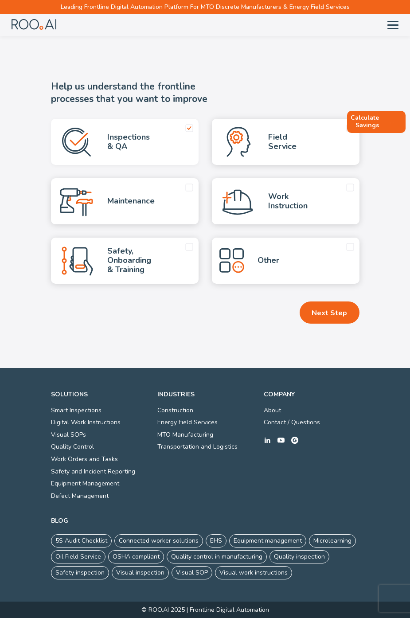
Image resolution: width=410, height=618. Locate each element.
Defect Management (80, 496)
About (272, 410)
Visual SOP (192, 572)
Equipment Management (85, 483)
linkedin (267, 440)
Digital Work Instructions (86, 422)
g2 (294, 440)
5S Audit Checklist (81, 540)
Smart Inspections (76, 410)
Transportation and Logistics (197, 446)
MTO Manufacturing (185, 434)
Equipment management (268, 540)
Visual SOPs (68, 434)
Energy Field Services (187, 422)
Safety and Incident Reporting (93, 471)
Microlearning (332, 540)
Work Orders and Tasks (84, 459)
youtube (281, 440)
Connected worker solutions (159, 540)
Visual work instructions (253, 572)
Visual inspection (140, 572)
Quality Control (72, 446)
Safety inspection (80, 572)
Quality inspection (299, 556)
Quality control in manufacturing (216, 556)
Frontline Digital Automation (229, 610)
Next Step (329, 313)
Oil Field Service (78, 556)
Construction (175, 410)
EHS (216, 540)
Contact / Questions (292, 422)
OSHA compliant (136, 556)
